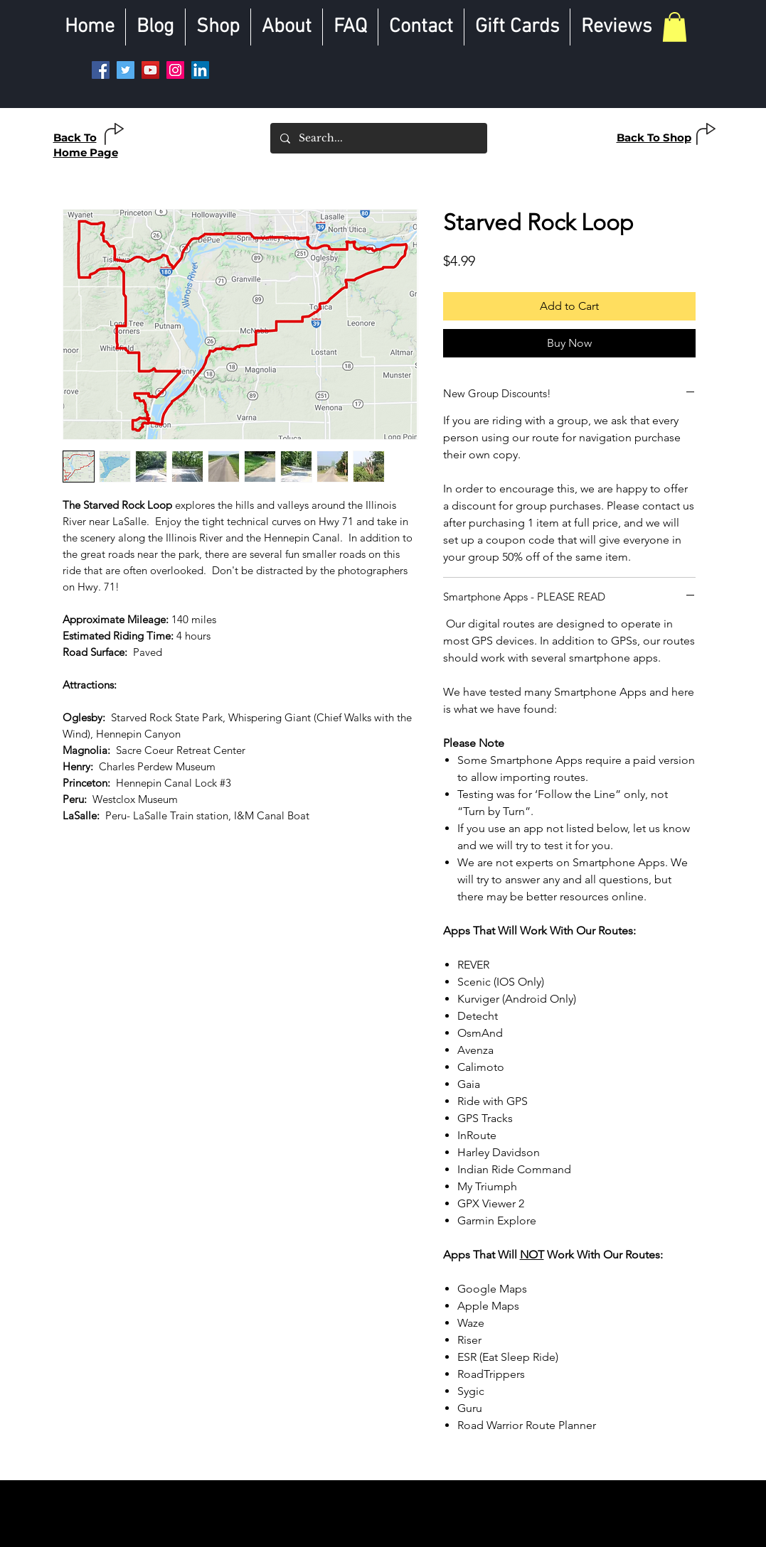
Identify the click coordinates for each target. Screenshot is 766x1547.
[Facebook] (101, 70)
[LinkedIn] (200, 70)
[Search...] (378, 138)
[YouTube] (150, 70)
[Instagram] (175, 70)
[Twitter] (125, 70)
